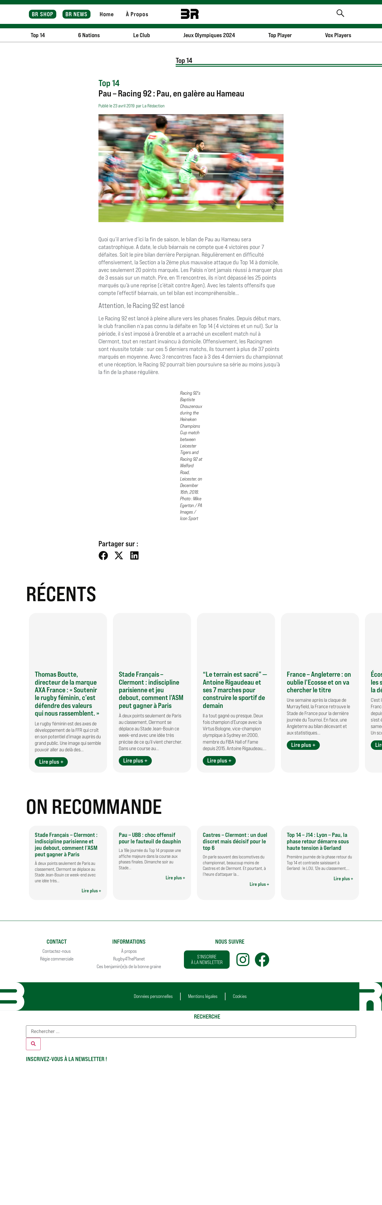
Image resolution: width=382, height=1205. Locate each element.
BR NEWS (76, 14)
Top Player (280, 35)
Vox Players (338, 35)
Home (107, 14)
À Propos (137, 14)
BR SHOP (42, 14)
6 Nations (89, 35)
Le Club (141, 35)
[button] (103, 555)
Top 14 (38, 35)
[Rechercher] (33, 1044)
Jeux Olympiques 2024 (209, 35)
